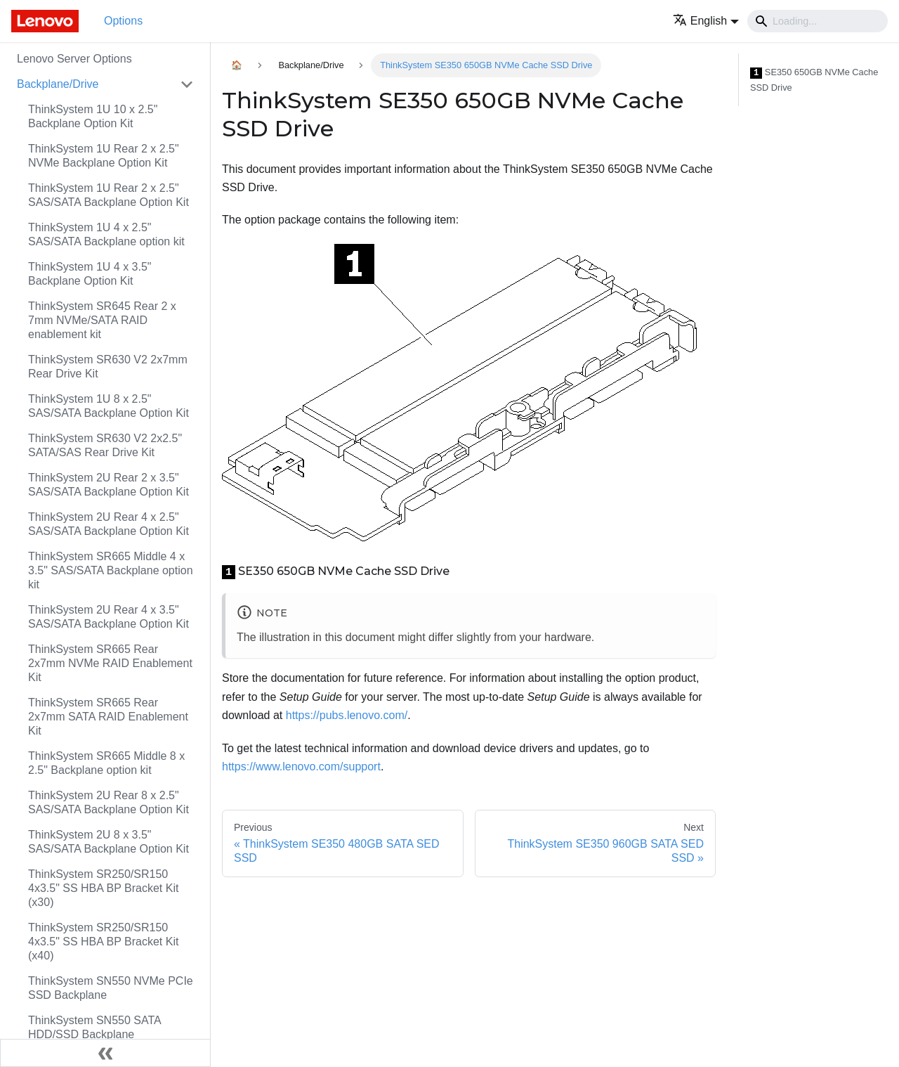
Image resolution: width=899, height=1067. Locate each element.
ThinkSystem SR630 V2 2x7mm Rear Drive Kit (108, 367)
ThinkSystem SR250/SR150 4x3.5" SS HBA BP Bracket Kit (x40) (103, 942)
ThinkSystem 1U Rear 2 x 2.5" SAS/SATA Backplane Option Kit (108, 195)
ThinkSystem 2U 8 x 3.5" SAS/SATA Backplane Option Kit (108, 842)
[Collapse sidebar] (105, 1053)
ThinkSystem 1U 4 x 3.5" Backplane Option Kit (90, 274)
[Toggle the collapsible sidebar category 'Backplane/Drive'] (187, 84)
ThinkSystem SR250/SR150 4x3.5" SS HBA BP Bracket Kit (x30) (103, 888)
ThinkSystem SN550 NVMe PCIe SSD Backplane (110, 988)
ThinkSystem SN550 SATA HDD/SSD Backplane (94, 1027)
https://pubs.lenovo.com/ (346, 715)
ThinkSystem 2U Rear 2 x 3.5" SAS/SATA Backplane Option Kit (108, 485)
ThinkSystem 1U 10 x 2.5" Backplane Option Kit (92, 116)
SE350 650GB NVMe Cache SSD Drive (814, 80)
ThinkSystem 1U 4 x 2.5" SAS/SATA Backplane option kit (106, 234)
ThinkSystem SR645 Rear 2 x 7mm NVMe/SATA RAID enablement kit (102, 320)
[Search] (817, 21)
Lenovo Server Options (74, 59)
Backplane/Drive (58, 84)
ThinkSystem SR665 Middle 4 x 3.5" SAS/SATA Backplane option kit (110, 570)
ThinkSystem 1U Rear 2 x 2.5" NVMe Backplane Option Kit (103, 156)
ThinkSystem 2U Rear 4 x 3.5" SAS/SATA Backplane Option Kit (108, 617)
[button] (706, 21)
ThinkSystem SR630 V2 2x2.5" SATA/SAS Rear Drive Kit (105, 445)
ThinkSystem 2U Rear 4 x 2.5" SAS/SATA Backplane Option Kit (108, 524)
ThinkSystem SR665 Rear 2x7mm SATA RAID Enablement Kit (108, 717)
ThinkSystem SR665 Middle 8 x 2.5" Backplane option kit (106, 763)
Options (123, 21)
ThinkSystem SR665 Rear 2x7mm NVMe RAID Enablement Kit (110, 663)
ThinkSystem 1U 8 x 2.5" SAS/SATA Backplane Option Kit (108, 406)
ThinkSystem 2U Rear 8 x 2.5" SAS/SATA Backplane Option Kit (108, 802)
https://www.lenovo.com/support (301, 766)
